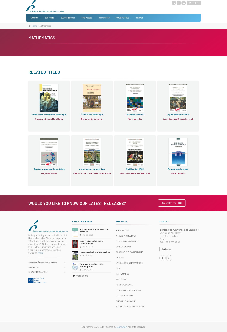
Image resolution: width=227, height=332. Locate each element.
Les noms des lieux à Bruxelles (95, 252)
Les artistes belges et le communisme (91, 242)
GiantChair (122, 326)
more (40, 252)
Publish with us (122, 18)
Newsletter (172, 203)
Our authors (104, 18)
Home (34, 25)
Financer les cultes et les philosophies (92, 265)
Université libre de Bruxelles (43, 262)
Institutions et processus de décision (94, 230)
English (193, 2)
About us (34, 18)
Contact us (166, 249)
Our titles (49, 18)
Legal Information (38, 272)
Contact (139, 18)
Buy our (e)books (68, 18)
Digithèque (34, 267)
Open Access (87, 18)
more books (80, 275)
